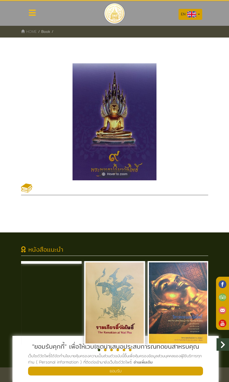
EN (190, 14)
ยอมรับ (116, 371)
